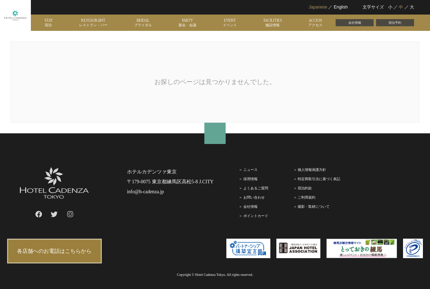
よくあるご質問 (255, 188)
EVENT (230, 22)
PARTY (187, 22)
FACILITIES (273, 22)
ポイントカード (255, 216)
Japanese (318, 7)
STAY (48, 22)
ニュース (250, 170)
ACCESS (315, 22)
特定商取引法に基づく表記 (319, 179)
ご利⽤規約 (306, 197)
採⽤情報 (250, 179)
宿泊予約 (394, 23)
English (341, 7)
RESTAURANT (93, 22)
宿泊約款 (305, 188)
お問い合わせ (254, 197)
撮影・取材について (314, 207)
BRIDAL (143, 22)
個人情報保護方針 (312, 170)
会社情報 (354, 23)
